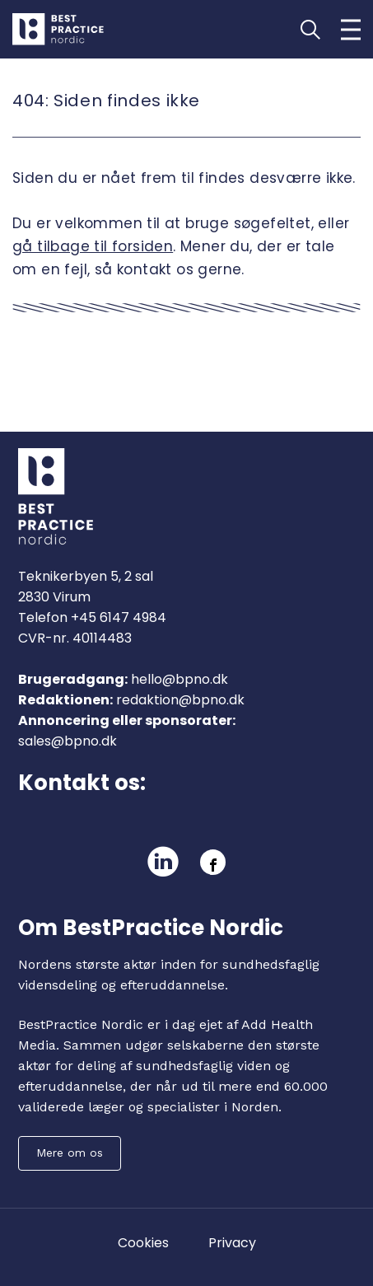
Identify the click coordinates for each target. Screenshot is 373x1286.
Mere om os (69, 1152)
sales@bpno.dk (67, 741)
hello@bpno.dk (179, 679)
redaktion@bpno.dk (180, 699)
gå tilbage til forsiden (92, 246)
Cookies (143, 1242)
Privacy (232, 1242)
